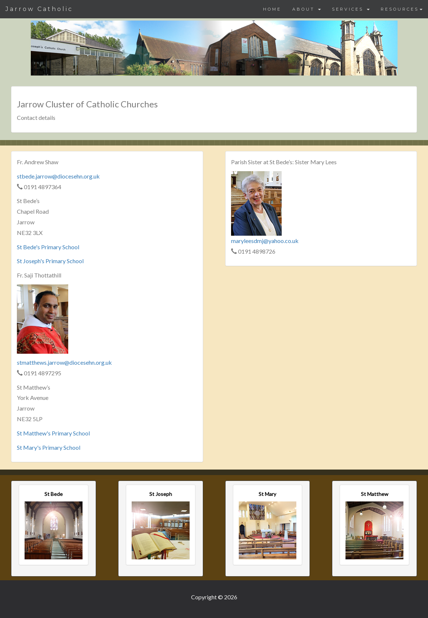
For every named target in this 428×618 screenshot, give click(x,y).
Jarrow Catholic (39, 8)
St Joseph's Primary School (50, 260)
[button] (53, 529)
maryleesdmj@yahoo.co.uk (265, 240)
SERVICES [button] (351, 9)
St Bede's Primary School (48, 246)
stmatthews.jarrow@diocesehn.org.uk (64, 362)
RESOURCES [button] (401, 9)
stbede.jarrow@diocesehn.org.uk (58, 176)
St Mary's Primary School (48, 447)
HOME (272, 9)
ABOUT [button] (306, 9)
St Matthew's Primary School (53, 433)
